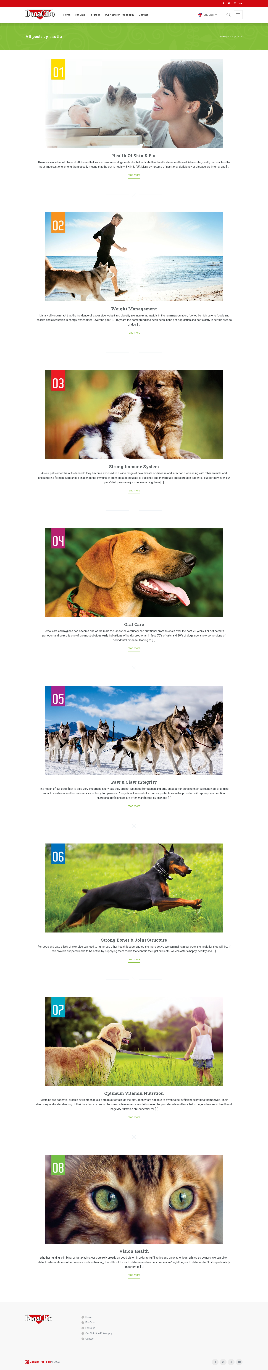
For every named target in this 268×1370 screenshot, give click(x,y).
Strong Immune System (134, 466)
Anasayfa (224, 36)
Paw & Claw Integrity (134, 782)
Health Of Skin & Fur (134, 155)
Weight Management (134, 309)
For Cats (90, 1322)
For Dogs (90, 1328)
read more (134, 175)
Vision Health (134, 1251)
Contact (89, 1338)
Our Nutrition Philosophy (98, 1333)
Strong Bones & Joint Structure (134, 940)
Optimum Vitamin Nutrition (134, 1093)
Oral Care (134, 624)
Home (88, 1317)
